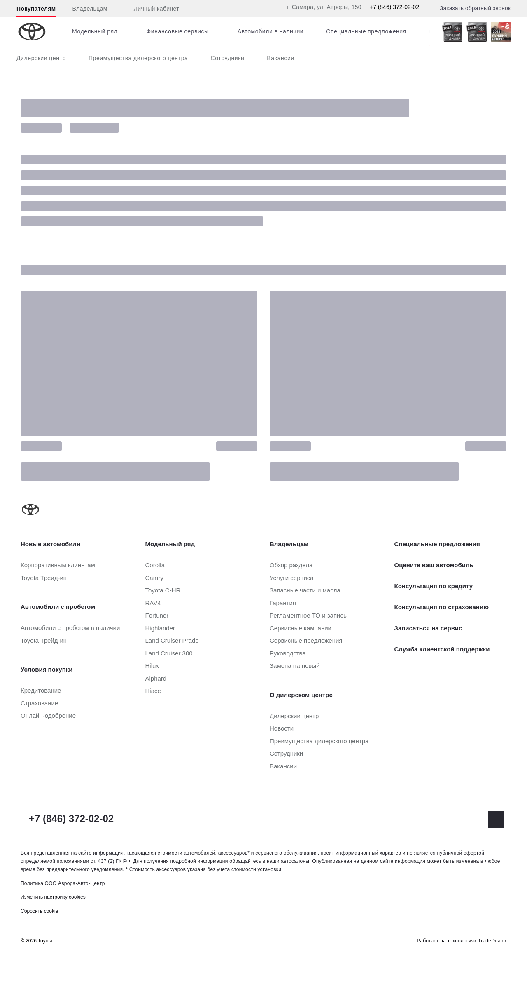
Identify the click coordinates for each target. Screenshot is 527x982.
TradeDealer (492, 941)
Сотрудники (227, 58)
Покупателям (36, 8)
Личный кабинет (151, 9)
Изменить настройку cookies (53, 897)
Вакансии (280, 58)
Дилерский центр (41, 58)
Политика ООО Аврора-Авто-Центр (63, 883)
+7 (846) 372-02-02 (394, 7)
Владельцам (89, 8)
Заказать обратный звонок (475, 8)
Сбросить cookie (39, 911)
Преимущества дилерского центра (138, 58)
